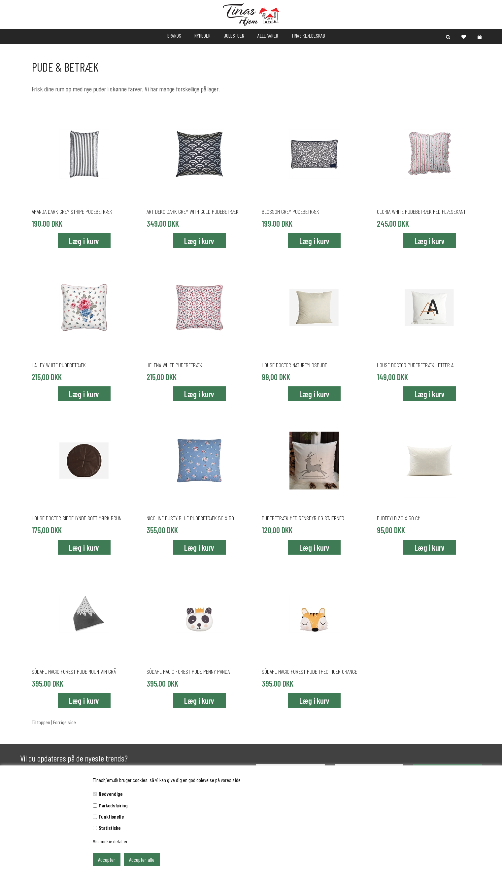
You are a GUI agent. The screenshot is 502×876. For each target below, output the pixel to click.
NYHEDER (202, 35)
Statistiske (109, 828)
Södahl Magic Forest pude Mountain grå (74, 671)
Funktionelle (111, 816)
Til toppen (41, 722)
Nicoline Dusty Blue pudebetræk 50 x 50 (190, 518)
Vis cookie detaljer (110, 841)
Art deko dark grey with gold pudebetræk (193, 211)
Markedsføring (113, 805)
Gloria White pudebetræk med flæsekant (421, 211)
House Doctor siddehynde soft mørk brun (76, 518)
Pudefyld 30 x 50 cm (398, 518)
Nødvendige (110, 794)
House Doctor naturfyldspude (294, 365)
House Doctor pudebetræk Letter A (415, 365)
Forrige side (64, 722)
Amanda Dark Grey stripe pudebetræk (72, 211)
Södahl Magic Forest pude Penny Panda (188, 671)
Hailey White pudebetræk (59, 365)
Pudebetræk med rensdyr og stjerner (303, 518)
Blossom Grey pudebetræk (290, 211)
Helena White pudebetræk (174, 365)
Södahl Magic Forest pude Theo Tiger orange (309, 671)
